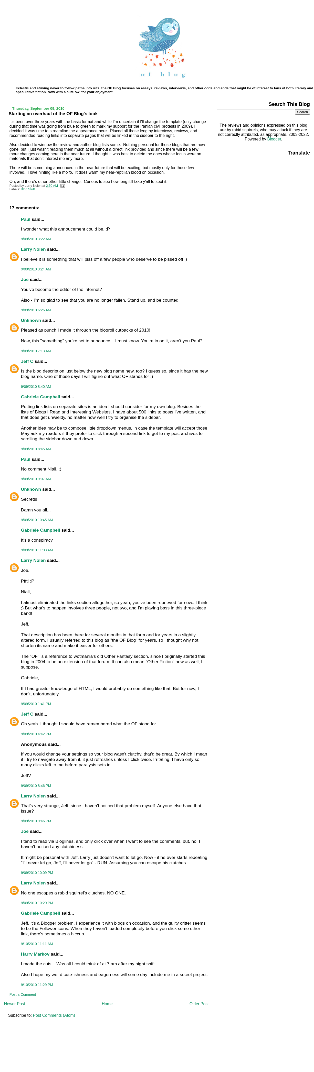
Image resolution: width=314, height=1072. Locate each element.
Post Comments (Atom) (54, 1015)
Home (107, 1004)
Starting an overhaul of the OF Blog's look (53, 113)
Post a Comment (22, 994)
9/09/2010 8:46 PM (36, 786)
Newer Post (14, 1004)
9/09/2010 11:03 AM (37, 550)
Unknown (31, 320)
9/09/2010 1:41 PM (36, 704)
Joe (25, 279)
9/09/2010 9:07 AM (36, 479)
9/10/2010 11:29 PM (37, 985)
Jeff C (27, 361)
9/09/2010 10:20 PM (37, 903)
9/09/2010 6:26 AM (36, 310)
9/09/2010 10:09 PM (37, 873)
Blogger (274, 139)
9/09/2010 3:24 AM (36, 269)
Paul (25, 219)
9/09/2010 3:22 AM (36, 239)
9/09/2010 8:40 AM (36, 387)
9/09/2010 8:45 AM (36, 449)
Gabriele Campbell (40, 396)
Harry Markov (35, 954)
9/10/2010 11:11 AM (37, 944)
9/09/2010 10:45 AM (37, 520)
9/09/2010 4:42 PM (36, 734)
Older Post (199, 1004)
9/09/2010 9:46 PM (36, 821)
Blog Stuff (28, 189)
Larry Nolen (33, 249)
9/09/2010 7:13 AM (36, 351)
